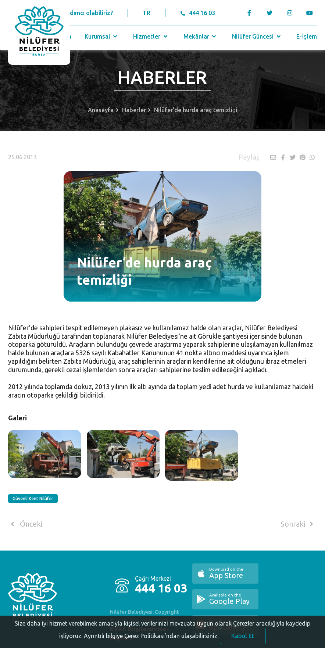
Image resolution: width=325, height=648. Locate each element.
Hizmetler (151, 36)
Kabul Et (242, 639)
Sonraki (298, 524)
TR (146, 13)
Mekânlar (200, 36)
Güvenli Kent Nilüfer (32, 498)
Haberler (134, 110)
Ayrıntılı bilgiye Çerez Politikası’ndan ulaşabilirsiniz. (151, 639)
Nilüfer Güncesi (257, 36)
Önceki (25, 524)
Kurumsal (102, 36)
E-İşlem (306, 36)
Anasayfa (101, 110)
